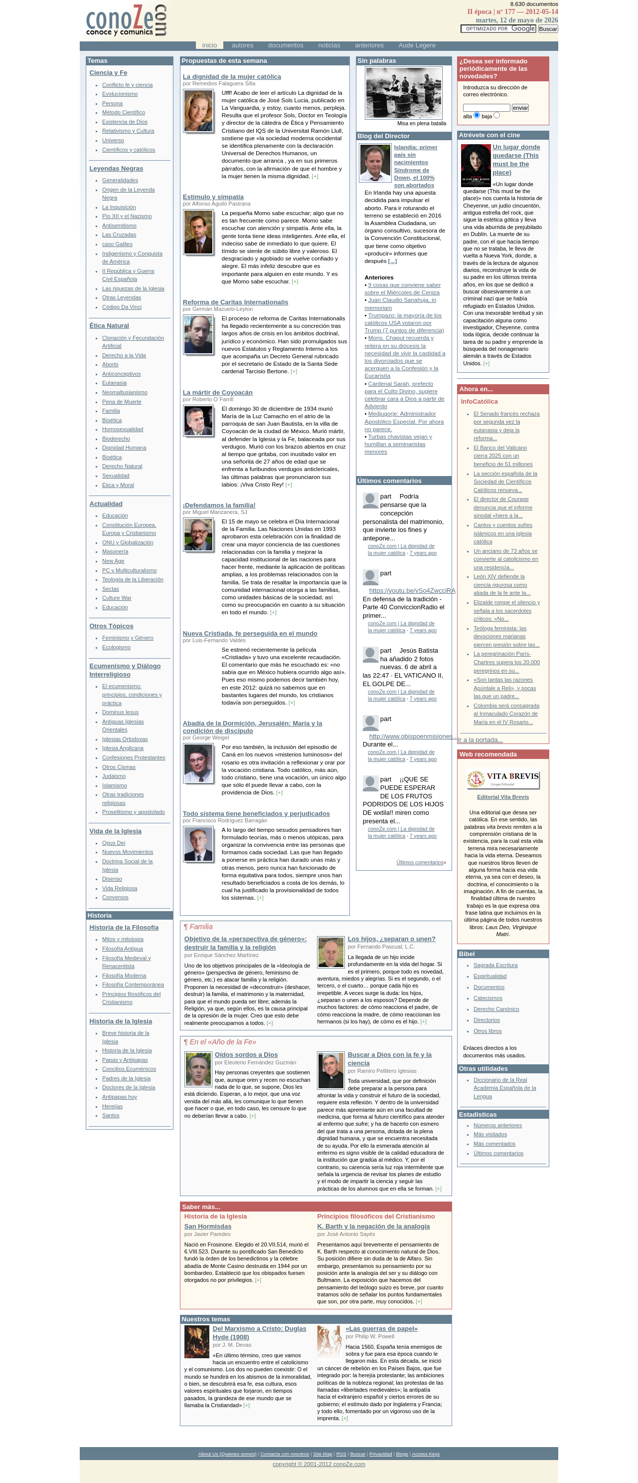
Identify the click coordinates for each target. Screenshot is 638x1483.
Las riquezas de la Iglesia (133, 288)
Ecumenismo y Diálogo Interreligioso (125, 670)
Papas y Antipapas (125, 1060)
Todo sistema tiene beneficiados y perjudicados (256, 813)
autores (242, 45)
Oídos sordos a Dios (246, 1054)
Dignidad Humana (124, 448)
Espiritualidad (490, 976)
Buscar (357, 1454)
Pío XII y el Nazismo (127, 216)
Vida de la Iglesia (116, 831)
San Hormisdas (208, 1226)
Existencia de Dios (125, 122)
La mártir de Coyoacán (218, 392)
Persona (112, 103)
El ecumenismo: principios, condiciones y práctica (132, 694)
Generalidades (120, 180)
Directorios (487, 1020)
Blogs (402, 1454)
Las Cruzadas (119, 235)
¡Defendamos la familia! (219, 505)
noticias (329, 45)
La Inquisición (119, 207)
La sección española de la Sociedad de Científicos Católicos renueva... (505, 482)
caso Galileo (117, 244)
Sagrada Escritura (495, 965)
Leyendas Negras (117, 168)
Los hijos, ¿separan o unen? (392, 939)
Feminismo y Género (128, 638)
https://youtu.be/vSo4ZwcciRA (412, 590)
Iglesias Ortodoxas (125, 739)
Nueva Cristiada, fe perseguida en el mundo (250, 633)
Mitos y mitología (123, 939)
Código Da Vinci (122, 307)
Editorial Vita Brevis (503, 797)
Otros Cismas (119, 767)
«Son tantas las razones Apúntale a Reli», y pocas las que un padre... (505, 688)
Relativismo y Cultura (128, 131)
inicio (209, 45)
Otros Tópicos (112, 626)
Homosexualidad (122, 429)
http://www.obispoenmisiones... (413, 736)
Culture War (117, 598)
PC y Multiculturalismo (129, 570)
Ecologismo (116, 647)
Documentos (489, 987)
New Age (113, 561)
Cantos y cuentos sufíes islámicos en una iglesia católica (503, 533)
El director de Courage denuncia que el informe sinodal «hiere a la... (503, 507)
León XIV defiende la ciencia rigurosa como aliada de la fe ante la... (502, 584)
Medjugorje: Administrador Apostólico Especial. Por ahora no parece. (404, 421)
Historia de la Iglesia (121, 1021)
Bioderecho (116, 439)
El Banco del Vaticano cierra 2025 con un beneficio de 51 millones (503, 456)
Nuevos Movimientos (128, 852)
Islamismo (114, 785)
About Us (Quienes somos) (227, 1454)
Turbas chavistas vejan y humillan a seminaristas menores (398, 444)
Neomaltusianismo (125, 392)
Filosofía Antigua (122, 949)
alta (467, 116)
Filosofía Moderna (124, 976)
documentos (286, 45)
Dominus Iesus (120, 712)
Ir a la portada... (480, 739)
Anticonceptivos (121, 374)
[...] (392, 260)
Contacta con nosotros (285, 1454)
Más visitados (490, 1134)
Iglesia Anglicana (123, 748)
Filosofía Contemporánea (133, 985)
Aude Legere (417, 45)
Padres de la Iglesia (126, 1078)
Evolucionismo (120, 94)
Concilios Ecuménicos (129, 1069)
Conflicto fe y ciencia (127, 85)
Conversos (115, 897)
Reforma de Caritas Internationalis (236, 302)
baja (486, 116)
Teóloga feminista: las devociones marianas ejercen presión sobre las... (507, 636)
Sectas (110, 589)
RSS (341, 1454)
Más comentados (494, 1144)
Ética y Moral (118, 485)
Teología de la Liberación (132, 579)
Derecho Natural (122, 466)
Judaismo (114, 776)
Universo (113, 140)
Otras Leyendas (121, 297)
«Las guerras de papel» (381, 1328)
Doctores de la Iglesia (128, 1087)
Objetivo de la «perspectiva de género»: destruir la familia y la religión (245, 943)
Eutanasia (114, 383)
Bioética (112, 420)
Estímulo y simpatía (213, 197)
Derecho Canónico (496, 1009)
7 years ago (423, 553)
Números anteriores (498, 1125)
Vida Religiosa (119, 888)
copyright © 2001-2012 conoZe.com (319, 1464)
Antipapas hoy (119, 1097)
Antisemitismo (119, 226)
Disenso (112, 879)
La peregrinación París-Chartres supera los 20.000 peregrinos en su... (507, 662)
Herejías (112, 1106)
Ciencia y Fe (109, 72)
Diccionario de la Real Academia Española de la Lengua (505, 1088)
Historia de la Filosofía (124, 927)
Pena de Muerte (122, 402)
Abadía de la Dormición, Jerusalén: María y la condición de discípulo (252, 727)
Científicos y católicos (128, 150)
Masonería (115, 551)
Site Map (322, 1454)
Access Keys (426, 1454)
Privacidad (380, 1454)
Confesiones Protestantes (133, 757)
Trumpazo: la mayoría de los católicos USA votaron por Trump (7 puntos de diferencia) (404, 322)
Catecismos (488, 998)
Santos (110, 1115)
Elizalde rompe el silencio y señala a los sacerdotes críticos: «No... (507, 610)
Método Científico (123, 112)
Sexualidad (116, 476)
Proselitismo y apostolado (133, 812)
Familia (111, 411)
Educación (115, 515)
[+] (315, 176)
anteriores (369, 45)
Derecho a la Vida (124, 355)
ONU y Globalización (128, 542)
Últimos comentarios (419, 862)
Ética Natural (109, 325)
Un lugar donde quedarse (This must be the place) (516, 159)
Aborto (110, 364)
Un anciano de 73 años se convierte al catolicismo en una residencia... (506, 559)
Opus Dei (113, 843)
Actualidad (106, 503)
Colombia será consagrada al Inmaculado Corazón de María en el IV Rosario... (506, 714)
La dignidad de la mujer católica (232, 76)
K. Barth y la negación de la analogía (373, 1226)
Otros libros (487, 1031)
